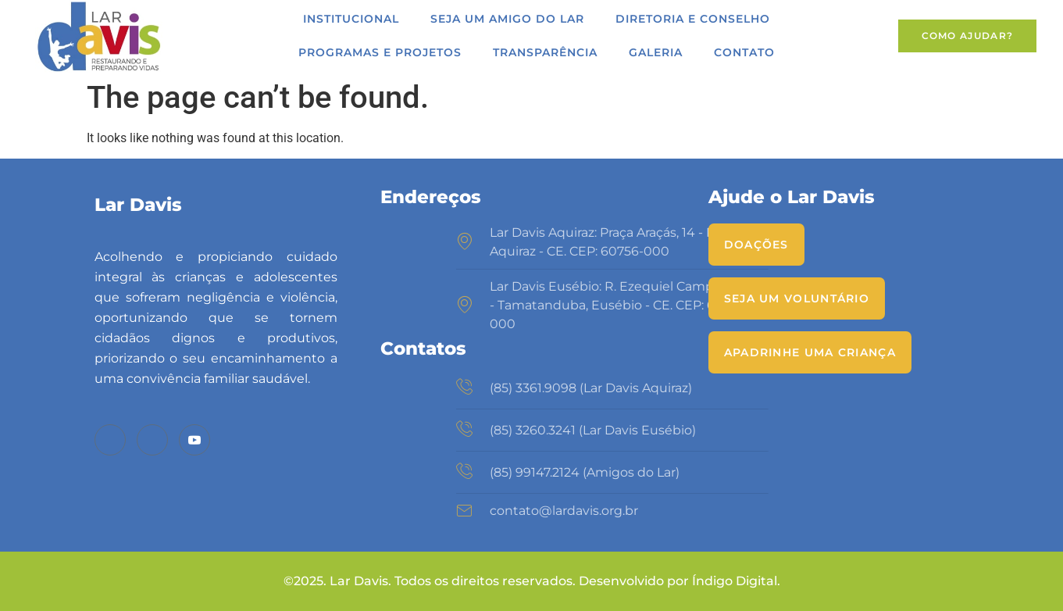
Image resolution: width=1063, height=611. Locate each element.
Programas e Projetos (380, 52)
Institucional (351, 19)
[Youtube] (194, 440)
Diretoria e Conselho (692, 19)
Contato (744, 52)
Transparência (545, 52)
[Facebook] (110, 440)
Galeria (656, 52)
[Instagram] (152, 440)
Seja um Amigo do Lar (507, 19)
